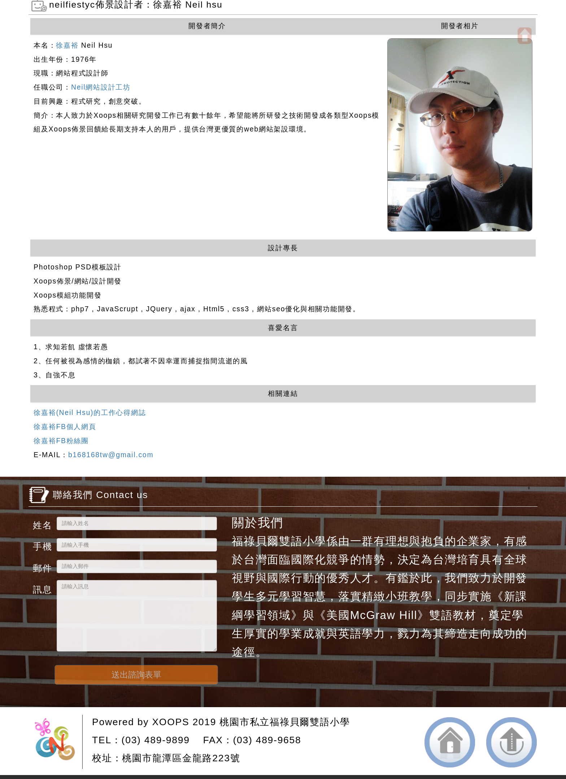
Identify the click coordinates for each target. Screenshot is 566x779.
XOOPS (170, 722)
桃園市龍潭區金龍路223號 (181, 758)
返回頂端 (511, 742)
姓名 (42, 525)
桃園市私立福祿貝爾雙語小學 (284, 722)
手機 (42, 546)
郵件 (42, 568)
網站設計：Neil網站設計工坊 (58, 742)
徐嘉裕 (67, 45)
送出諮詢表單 (136, 674)
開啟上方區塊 (525, 35)
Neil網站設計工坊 (101, 87)
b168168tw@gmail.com (110, 455)
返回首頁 (450, 742)
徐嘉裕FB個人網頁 (65, 426)
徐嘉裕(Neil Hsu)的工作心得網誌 (90, 412)
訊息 (42, 589)
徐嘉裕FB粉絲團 (61, 441)
